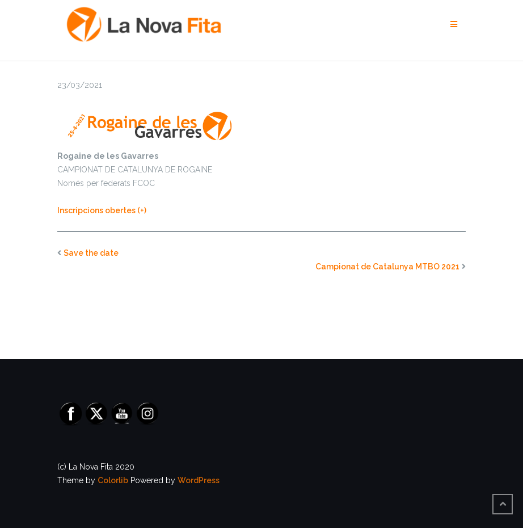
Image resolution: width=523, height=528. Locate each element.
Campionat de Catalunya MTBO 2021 (387, 266)
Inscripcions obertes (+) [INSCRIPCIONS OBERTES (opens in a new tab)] (101, 210)
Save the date (91, 252)
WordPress (199, 480)
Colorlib (113, 480)
